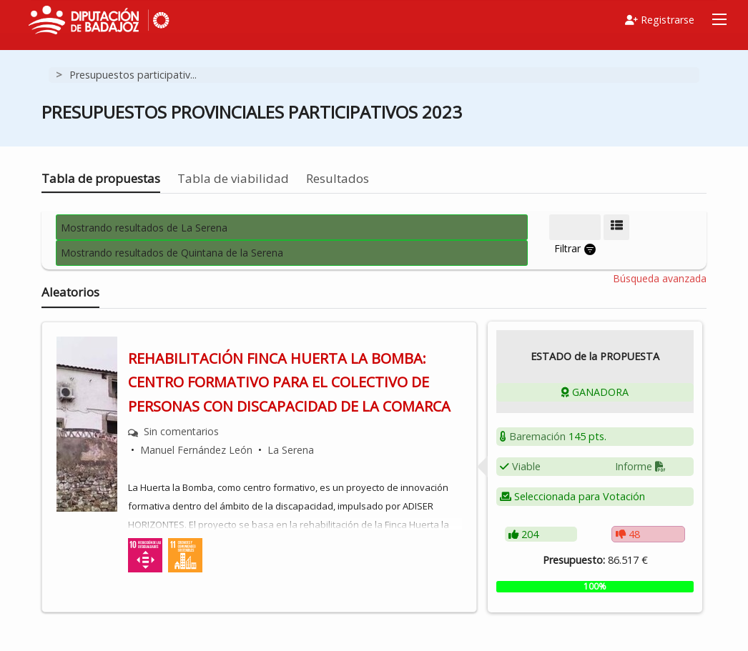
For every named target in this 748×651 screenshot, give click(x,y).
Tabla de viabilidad (233, 178)
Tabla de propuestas (100, 178)
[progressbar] (595, 586)
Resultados (337, 178)
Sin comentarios (181, 431)
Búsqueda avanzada (660, 279)
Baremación (537, 436)
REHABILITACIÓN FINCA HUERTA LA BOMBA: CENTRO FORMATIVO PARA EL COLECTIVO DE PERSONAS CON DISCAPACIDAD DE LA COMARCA (289, 382)
